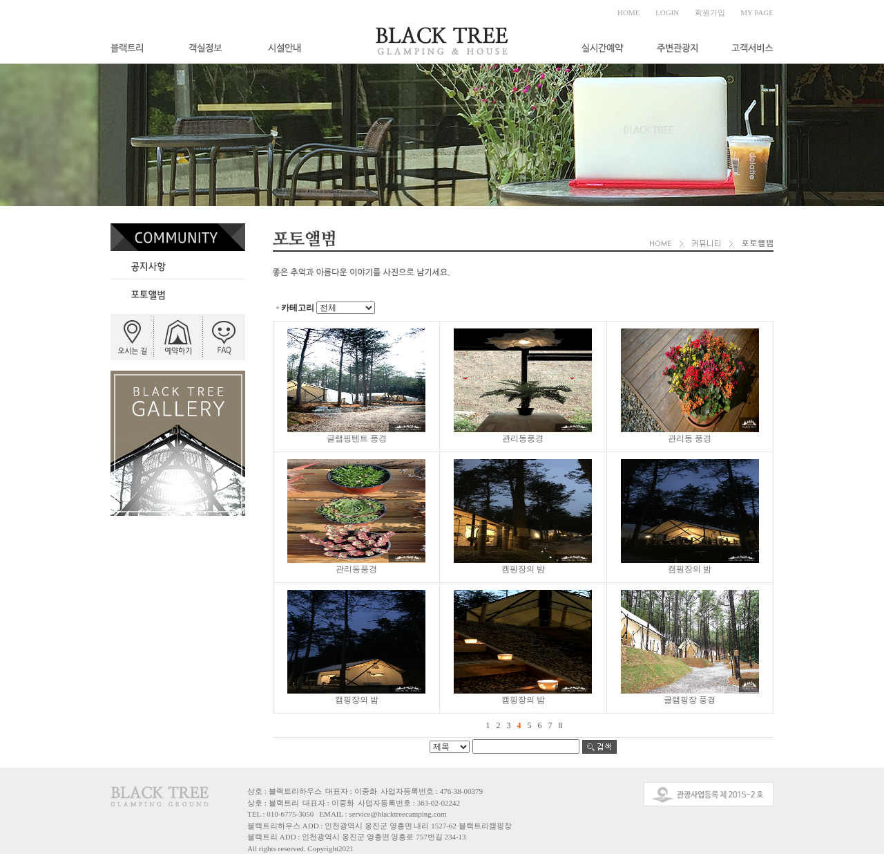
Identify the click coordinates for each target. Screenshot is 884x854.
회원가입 (710, 12)
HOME (628, 12)
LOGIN (667, 12)
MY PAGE (757, 12)
